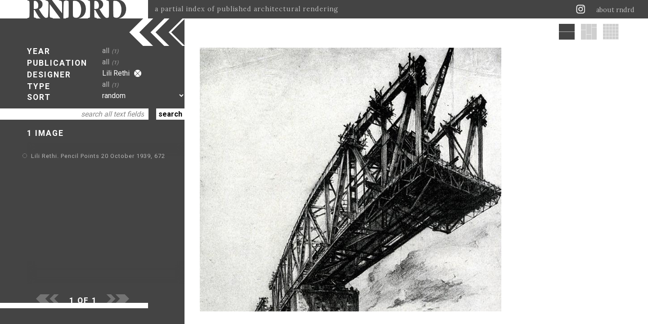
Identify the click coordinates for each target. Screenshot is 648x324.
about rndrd (615, 10)
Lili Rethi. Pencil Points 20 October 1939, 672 (98, 156)
